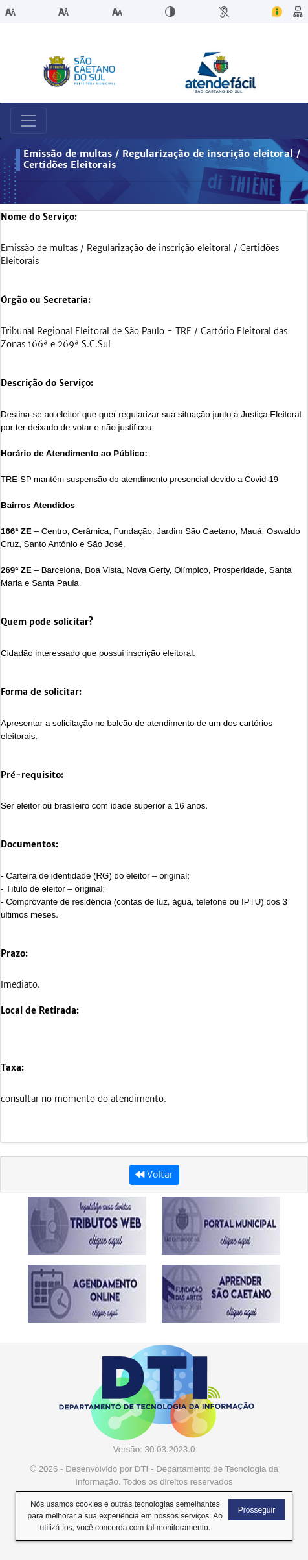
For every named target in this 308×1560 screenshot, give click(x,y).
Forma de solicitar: (41, 692)
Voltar (154, 1174)
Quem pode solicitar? (47, 622)
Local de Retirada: (40, 1010)
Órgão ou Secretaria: (46, 300)
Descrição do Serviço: (47, 383)
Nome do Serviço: (39, 217)
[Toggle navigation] (28, 121)
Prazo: (14, 953)
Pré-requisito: (32, 775)
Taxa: (12, 1067)
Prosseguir (256, 1510)
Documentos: (29, 844)
